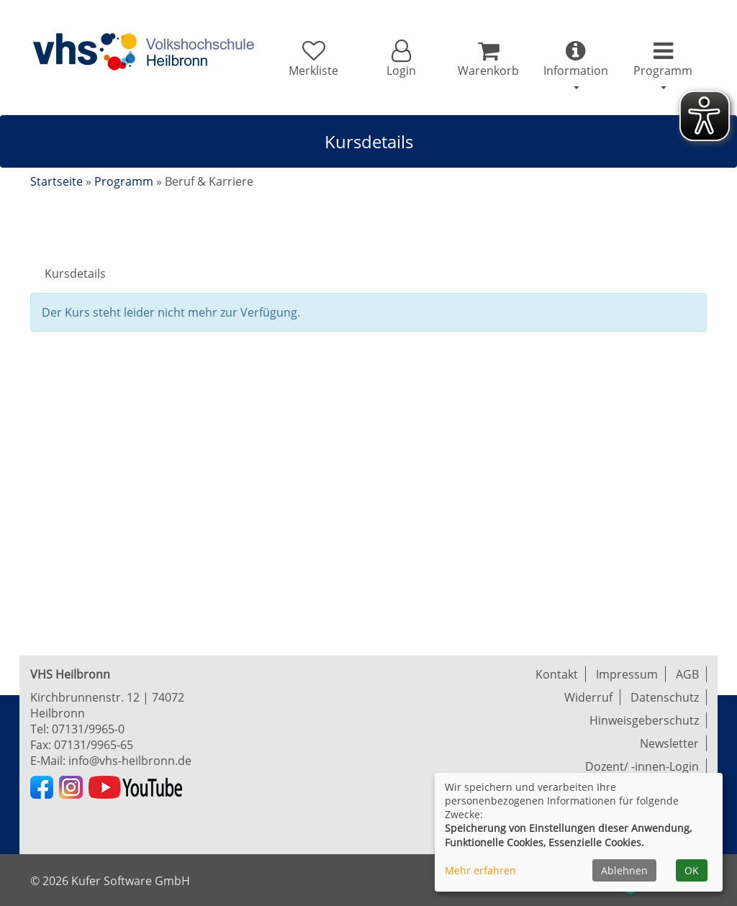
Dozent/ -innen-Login (642, 766)
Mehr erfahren (480, 870)
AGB (687, 674)
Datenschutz (664, 697)
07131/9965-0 (88, 729)
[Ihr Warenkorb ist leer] (488, 59)
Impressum (627, 674)
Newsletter (669, 743)
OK (691, 870)
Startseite (56, 181)
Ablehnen (624, 870)
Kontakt (556, 674)
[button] (400, 59)
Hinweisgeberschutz (644, 720)
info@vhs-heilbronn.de (129, 761)
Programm (123, 181)
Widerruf (588, 697)
